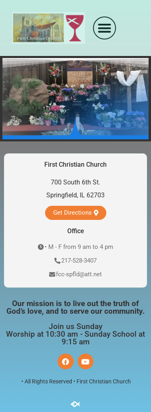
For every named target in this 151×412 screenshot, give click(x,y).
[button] (104, 28)
